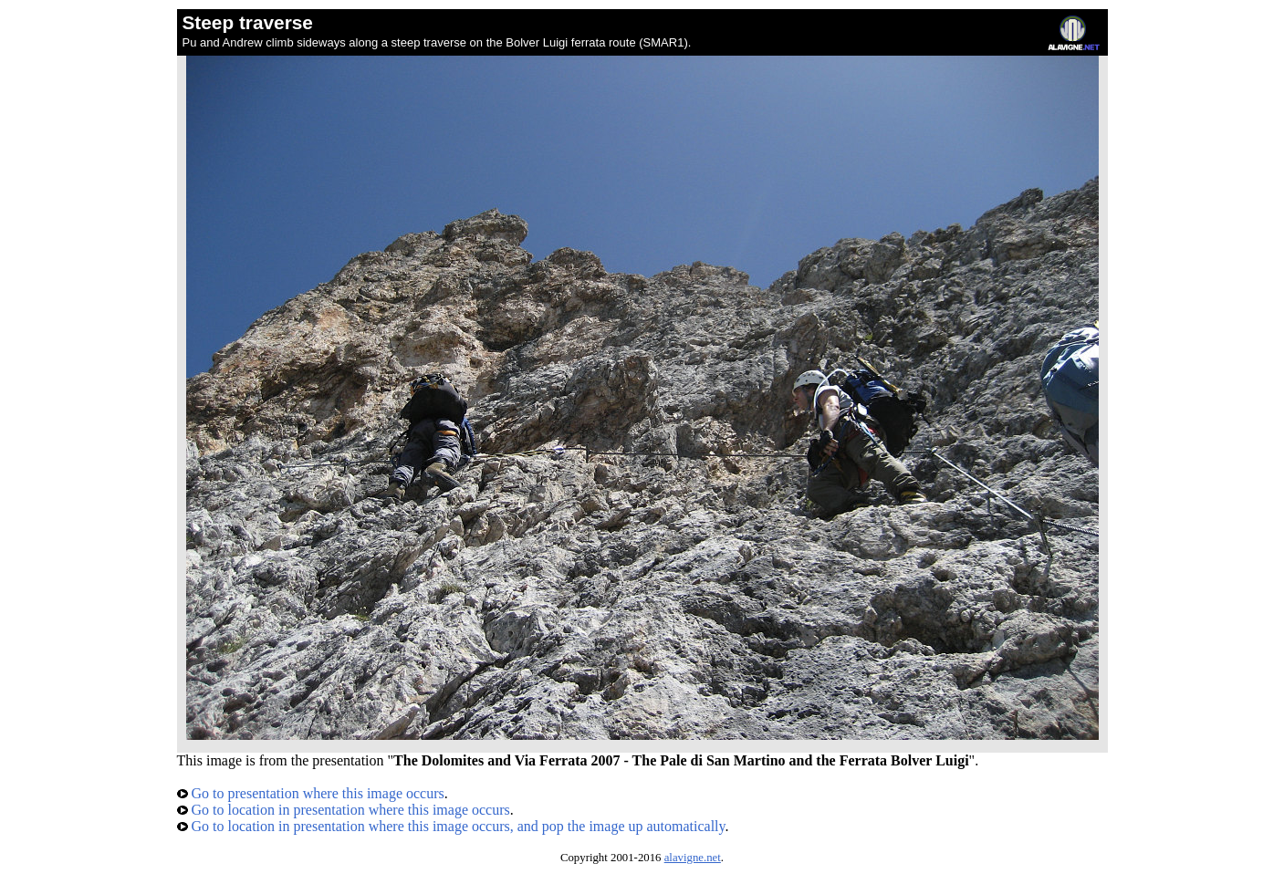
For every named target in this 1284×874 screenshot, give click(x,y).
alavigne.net (692, 857)
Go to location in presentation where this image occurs (343, 809)
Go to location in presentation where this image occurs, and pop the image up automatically (451, 826)
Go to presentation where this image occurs (310, 793)
